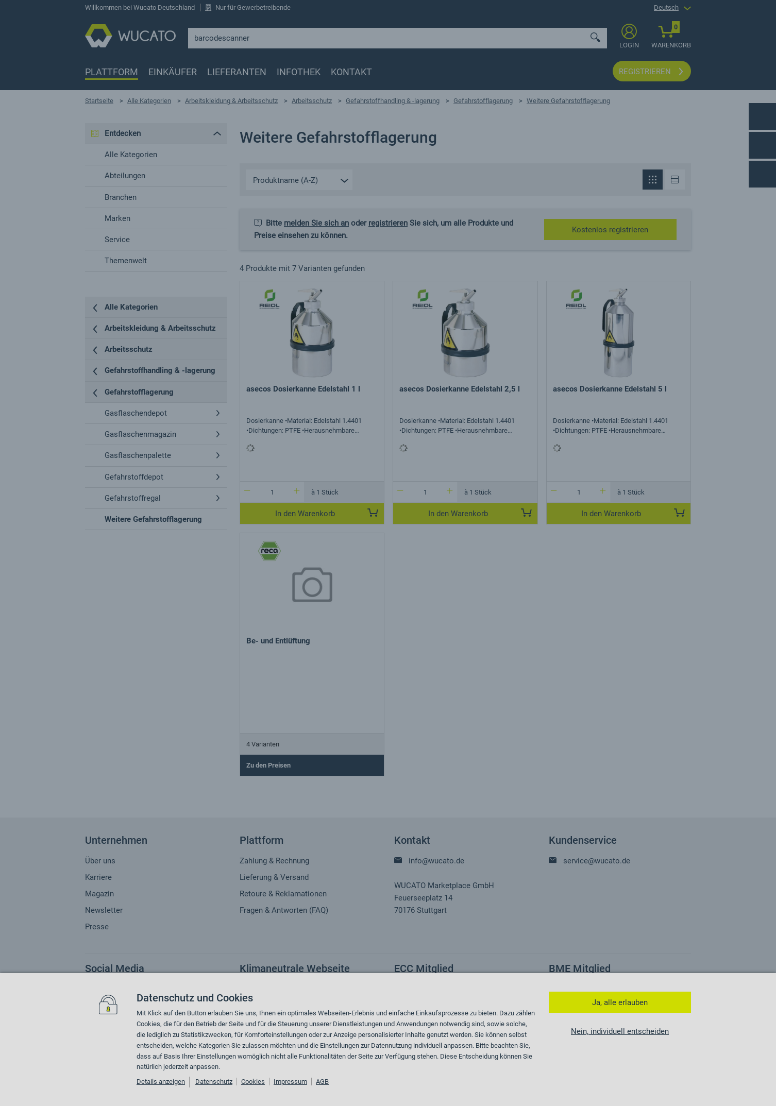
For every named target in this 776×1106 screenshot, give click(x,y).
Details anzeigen (161, 1081)
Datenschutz (213, 1081)
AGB (322, 1081)
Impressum (290, 1081)
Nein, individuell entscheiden (620, 1031)
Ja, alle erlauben (620, 1002)
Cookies (253, 1081)
